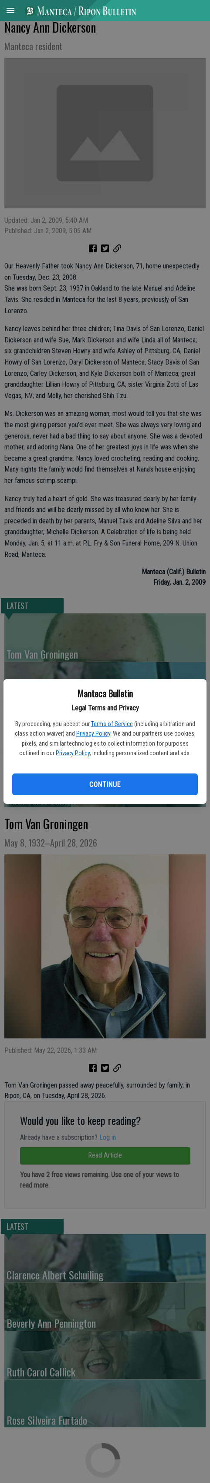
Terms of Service (112, 723)
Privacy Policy (93, 733)
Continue (104, 784)
